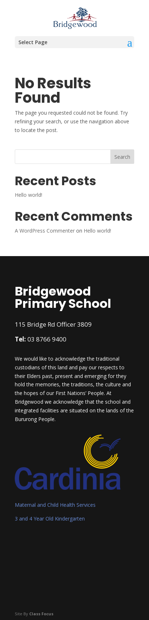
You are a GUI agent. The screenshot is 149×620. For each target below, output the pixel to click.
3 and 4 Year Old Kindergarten (50, 518)
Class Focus (41, 613)
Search (122, 156)
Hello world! (28, 194)
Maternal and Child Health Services (55, 504)
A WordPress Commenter (45, 230)
